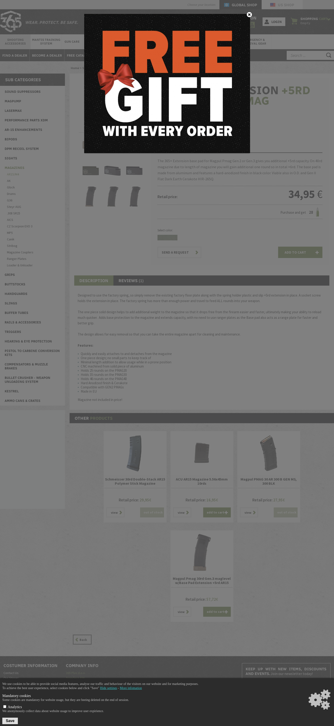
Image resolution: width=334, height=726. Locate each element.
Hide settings (108, 688)
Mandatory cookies (16, 696)
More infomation (131, 688)
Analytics (12, 707)
